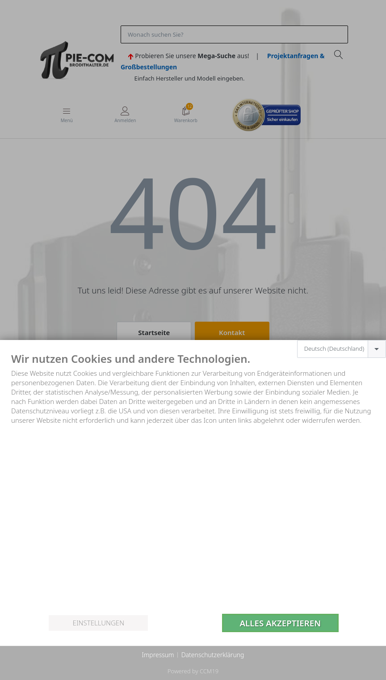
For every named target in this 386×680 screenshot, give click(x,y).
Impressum (158, 654)
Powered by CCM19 (193, 671)
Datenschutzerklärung (212, 654)
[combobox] (341, 349)
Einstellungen (98, 622)
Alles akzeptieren (280, 623)
